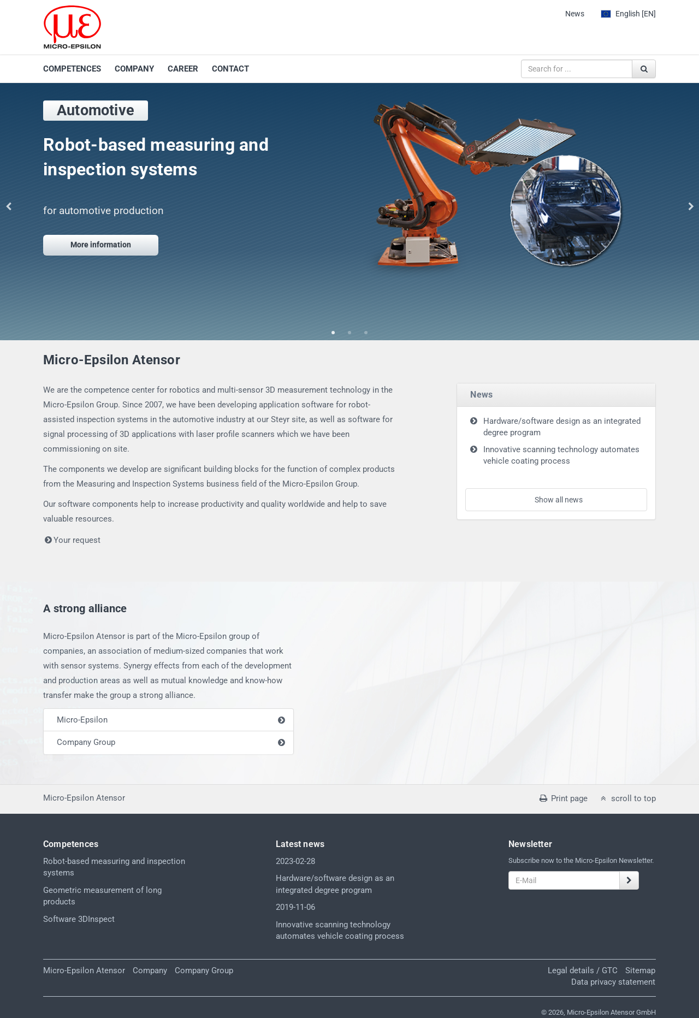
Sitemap (640, 970)
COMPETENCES (72, 69)
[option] (349, 186)
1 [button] (333, 333)
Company (150, 970)
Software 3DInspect (79, 919)
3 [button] (365, 333)
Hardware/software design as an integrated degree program (562, 426)
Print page (562, 798)
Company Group (86, 742)
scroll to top (627, 798)
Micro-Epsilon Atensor (84, 970)
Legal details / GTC (583, 970)
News (574, 13)
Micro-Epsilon (82, 720)
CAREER (183, 69)
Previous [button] (8, 206)
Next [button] (690, 206)
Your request (71, 540)
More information (100, 244)
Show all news (559, 499)
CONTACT (230, 69)
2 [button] (349, 333)
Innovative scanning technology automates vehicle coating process (561, 455)
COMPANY (134, 69)
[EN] (628, 13)
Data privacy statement (613, 982)
